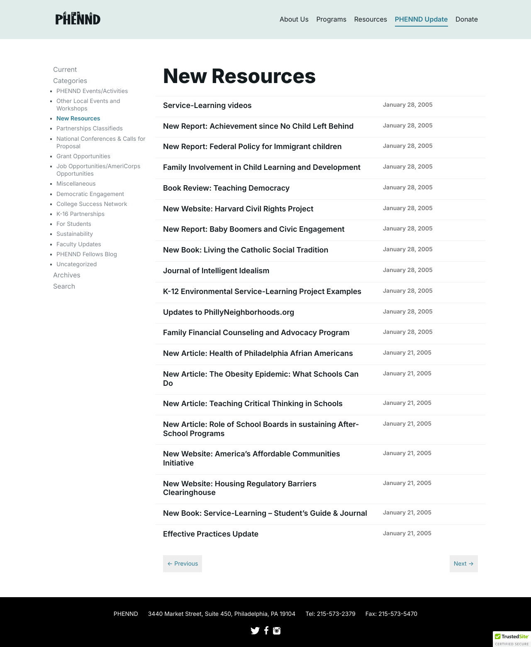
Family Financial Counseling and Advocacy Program (256, 332)
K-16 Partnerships (80, 214)
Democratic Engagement (90, 194)
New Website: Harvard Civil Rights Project (238, 209)
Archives (66, 275)
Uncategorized (76, 264)
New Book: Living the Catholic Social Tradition (246, 250)
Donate (466, 19)
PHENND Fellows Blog (86, 254)
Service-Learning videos (207, 105)
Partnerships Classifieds (89, 128)
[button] (512, 639)
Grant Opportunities (83, 156)
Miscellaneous (76, 183)
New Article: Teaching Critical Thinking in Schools (253, 403)
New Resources (78, 118)
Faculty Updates (78, 244)
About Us (294, 19)
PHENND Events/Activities (92, 91)
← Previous (182, 563)
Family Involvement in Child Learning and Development (261, 167)
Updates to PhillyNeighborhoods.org (228, 312)
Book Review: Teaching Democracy (226, 188)
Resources (370, 19)
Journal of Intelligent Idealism (216, 271)
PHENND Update (421, 19)
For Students (73, 224)
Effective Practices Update (210, 534)
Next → (464, 563)
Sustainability (74, 234)
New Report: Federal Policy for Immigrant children (252, 146)
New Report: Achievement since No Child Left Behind (258, 126)
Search (64, 286)
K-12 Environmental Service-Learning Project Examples (262, 291)
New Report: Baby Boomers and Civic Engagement (254, 229)
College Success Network (91, 204)
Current (65, 69)
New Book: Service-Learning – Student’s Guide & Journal (265, 513)
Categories (70, 80)
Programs (331, 19)
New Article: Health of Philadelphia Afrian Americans (258, 353)
